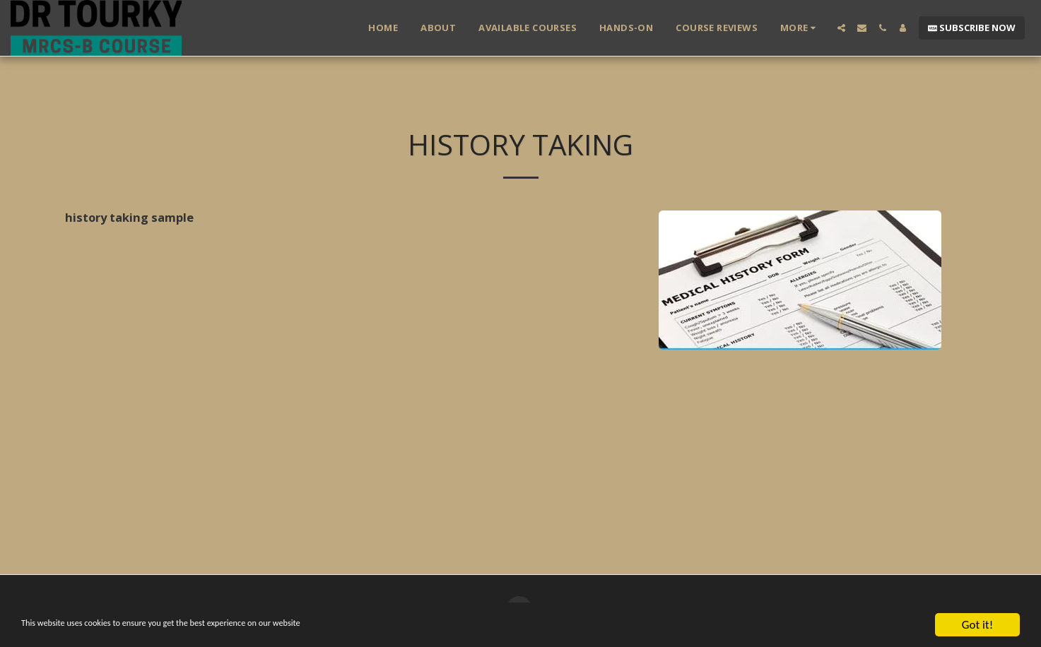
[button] (841, 27)
